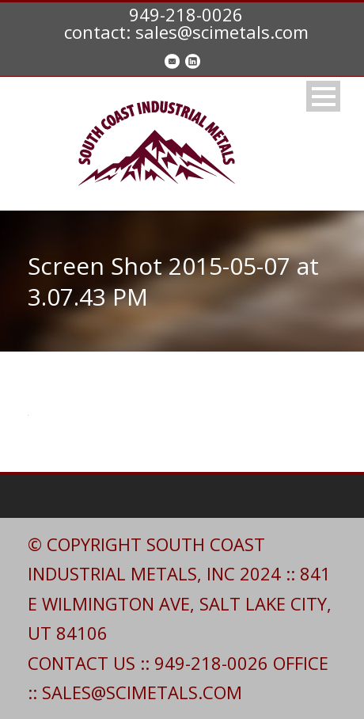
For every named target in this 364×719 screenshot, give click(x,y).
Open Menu (323, 96)
